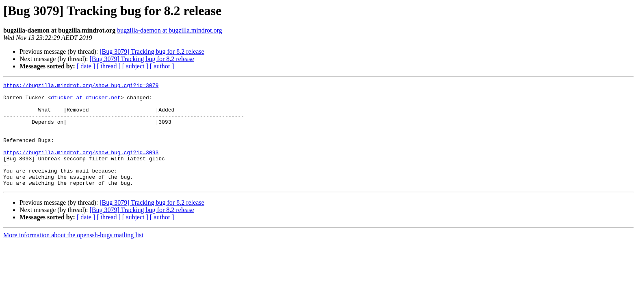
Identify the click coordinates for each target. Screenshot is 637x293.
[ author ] (162, 66)
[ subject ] (135, 66)
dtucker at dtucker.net (86, 101)
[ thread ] (109, 66)
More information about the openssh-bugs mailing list (73, 255)
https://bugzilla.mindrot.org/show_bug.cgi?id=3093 (80, 167)
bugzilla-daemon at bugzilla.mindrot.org (169, 30)
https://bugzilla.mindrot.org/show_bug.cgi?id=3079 (80, 86)
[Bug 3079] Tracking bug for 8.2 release (152, 51)
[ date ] (86, 66)
